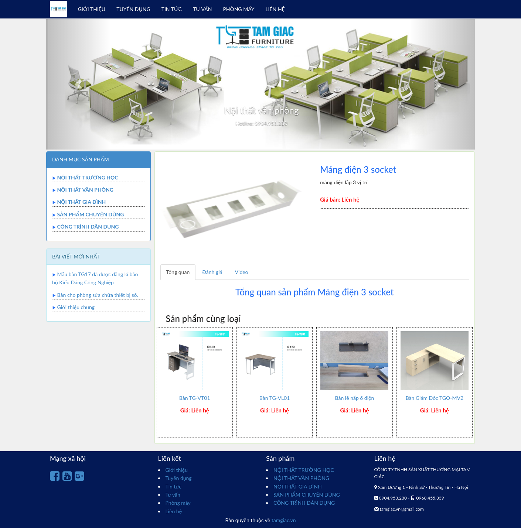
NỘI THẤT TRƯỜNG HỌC (87, 177)
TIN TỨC (171, 9)
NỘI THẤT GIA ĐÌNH (81, 202)
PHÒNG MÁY (238, 9)
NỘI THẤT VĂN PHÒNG (85, 189)
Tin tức (174, 486)
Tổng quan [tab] (178, 272)
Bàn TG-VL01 (274, 398)
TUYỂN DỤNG (133, 9)
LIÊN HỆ (275, 9)
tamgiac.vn (284, 520)
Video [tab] (241, 272)
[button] (78, 84)
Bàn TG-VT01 (194, 398)
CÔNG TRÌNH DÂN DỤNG (88, 226)
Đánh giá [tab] (212, 272)
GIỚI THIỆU (91, 9)
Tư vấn (173, 494)
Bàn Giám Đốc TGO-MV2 (434, 398)
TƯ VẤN (202, 9)
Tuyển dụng (179, 478)
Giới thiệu (177, 470)
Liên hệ (174, 511)
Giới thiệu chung (76, 307)
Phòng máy (178, 503)
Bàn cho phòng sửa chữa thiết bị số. (97, 295)
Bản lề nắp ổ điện (354, 398)
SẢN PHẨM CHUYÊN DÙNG (90, 214)
